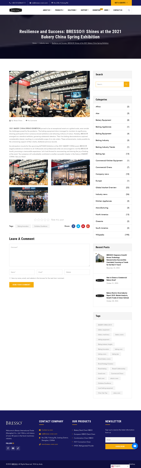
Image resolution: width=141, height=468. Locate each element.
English (115, 466)
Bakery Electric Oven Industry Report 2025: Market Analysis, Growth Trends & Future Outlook (118, 295)
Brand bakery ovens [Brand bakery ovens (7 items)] (104, 359)
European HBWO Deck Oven (84, 434)
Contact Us (117, 10)
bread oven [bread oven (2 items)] (101, 373)
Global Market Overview (112, 187)
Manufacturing (112, 207)
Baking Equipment (112, 133)
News (106, 10)
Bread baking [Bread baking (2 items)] (102, 368)
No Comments (32, 120)
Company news (112, 174)
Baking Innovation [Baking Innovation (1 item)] (103, 349)
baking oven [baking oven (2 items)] (118, 349)
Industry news (44, 43)
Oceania (112, 221)
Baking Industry (112, 140)
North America (112, 214)
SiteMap (132, 464)
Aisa (112, 113)
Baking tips (112, 153)
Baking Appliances (112, 126)
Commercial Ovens (112, 167)
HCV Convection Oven (82, 442)
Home (34, 43)
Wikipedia (112, 234)
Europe (112, 180)
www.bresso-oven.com (50, 444)
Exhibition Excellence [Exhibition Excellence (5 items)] (104, 383)
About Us (46, 10)
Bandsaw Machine (49, 464)
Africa (112, 106)
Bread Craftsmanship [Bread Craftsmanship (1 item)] (118, 368)
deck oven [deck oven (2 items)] (101, 378)
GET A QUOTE (121, 3)
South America (112, 228)
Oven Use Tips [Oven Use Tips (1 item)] (102, 393)
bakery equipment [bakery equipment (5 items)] (103, 330)
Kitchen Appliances (112, 201)
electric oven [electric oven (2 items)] (114, 378)
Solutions (72, 10)
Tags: (11, 226)
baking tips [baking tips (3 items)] (115, 354)
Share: (67, 226)
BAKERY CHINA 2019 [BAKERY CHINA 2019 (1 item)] (105, 325)
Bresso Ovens (18, 120)
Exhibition (96, 10)
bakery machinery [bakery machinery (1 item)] (103, 334)
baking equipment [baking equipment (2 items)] (103, 339)
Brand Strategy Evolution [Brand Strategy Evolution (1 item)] (105, 364)
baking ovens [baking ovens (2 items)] (102, 354)
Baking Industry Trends (112, 147)
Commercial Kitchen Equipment (112, 160)
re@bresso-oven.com (40, 3)
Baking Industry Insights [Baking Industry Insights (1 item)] (105, 344)
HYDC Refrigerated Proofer (84, 446)
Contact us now (47, 430)
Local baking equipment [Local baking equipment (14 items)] (105, 388)
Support (84, 10)
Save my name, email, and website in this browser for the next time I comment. (37, 278)
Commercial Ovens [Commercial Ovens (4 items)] (117, 373)
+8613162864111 (18, 3)
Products (59, 10)
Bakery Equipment (112, 120)
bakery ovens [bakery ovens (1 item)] (119, 334)
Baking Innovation (23, 226)
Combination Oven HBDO (83, 438)
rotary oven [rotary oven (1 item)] (116, 393)
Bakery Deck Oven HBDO (83, 430)
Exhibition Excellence (40, 226)
